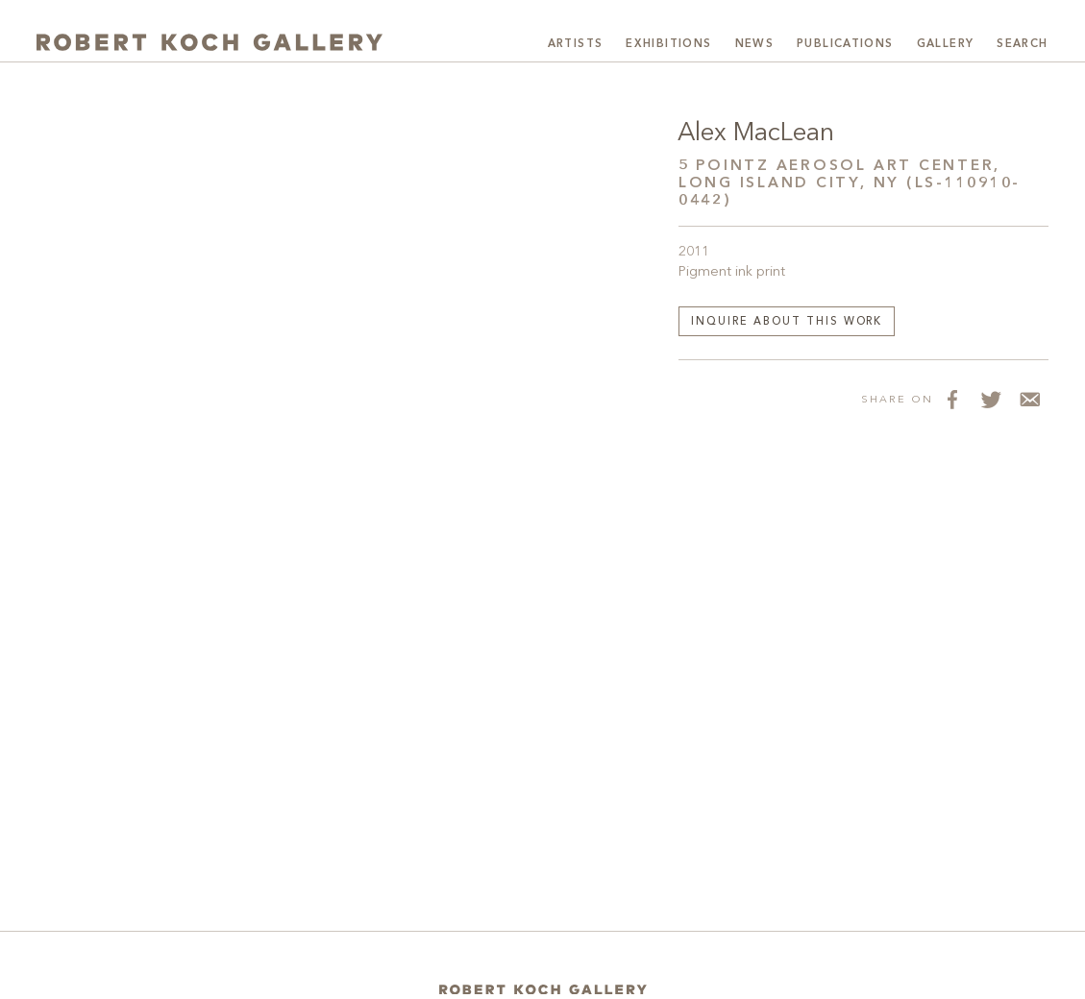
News (755, 44)
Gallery (945, 44)
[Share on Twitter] (990, 398)
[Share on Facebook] (952, 398)
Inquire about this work (787, 322)
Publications (845, 44)
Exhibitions (668, 44)
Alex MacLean (756, 133)
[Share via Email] (1029, 398)
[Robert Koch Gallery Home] (209, 42)
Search (1022, 44)
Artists (576, 44)
